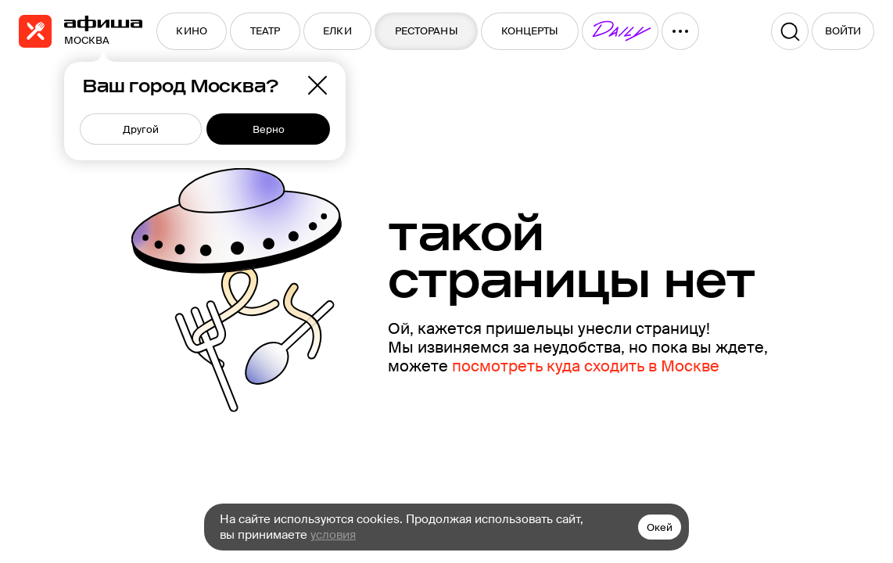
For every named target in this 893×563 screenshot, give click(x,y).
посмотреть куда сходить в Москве (585, 366)
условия (333, 535)
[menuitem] (191, 31)
